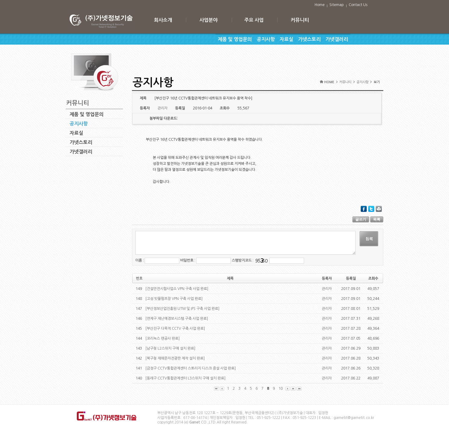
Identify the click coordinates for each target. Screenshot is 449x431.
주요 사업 (254, 20)
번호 (139, 278)
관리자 (327, 289)
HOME (329, 82)
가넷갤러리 (336, 39)
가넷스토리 (309, 39)
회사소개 (163, 20)
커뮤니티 (300, 20)
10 (280, 388)
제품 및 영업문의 (235, 39)
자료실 (286, 39)
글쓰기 (360, 219)
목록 (376, 219)
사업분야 (208, 20)
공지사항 (266, 39)
